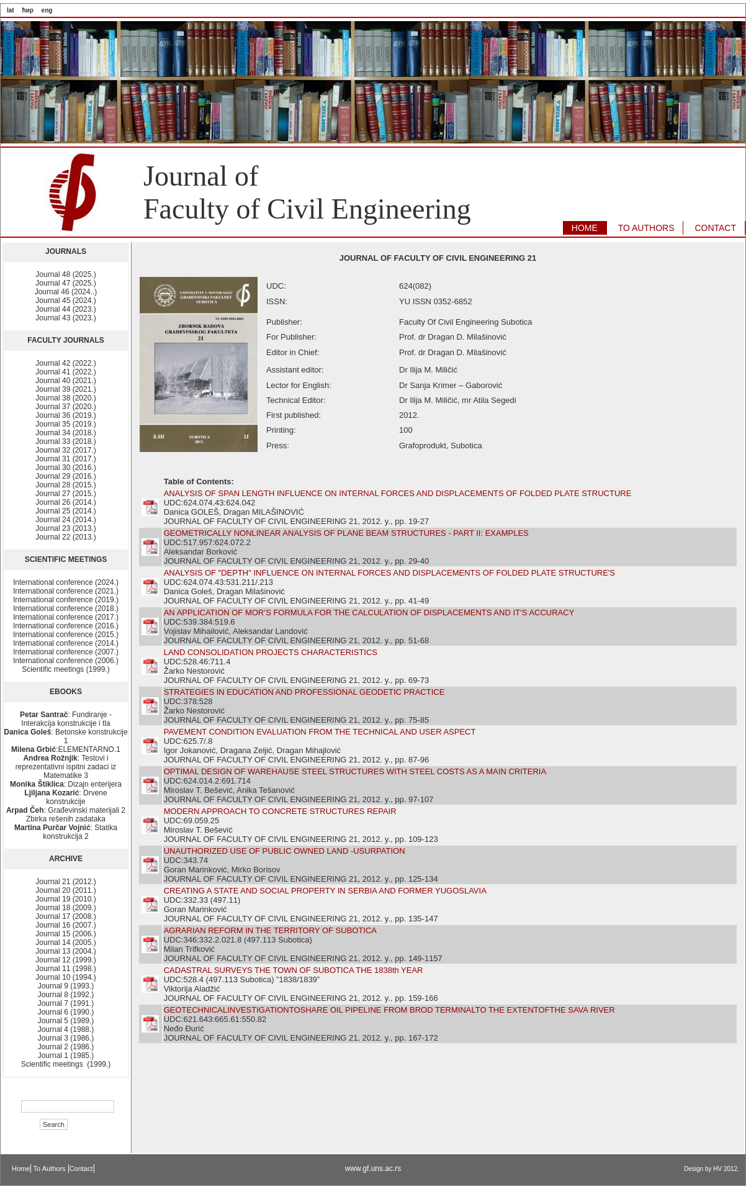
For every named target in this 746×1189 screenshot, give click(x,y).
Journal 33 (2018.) (65, 441)
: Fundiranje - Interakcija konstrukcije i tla (66, 719)
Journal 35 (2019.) (65, 424)
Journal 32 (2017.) (65, 450)
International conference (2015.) (66, 634)
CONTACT (715, 228)
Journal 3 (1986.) (66, 1038)
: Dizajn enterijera (66, 784)
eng (47, 10)
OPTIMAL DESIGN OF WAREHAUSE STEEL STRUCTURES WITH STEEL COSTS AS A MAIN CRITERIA (355, 771)
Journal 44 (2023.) (65, 309)
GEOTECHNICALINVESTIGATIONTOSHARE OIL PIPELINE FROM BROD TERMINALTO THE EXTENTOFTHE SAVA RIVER (389, 1010)
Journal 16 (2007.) (65, 925)
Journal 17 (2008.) (65, 916)
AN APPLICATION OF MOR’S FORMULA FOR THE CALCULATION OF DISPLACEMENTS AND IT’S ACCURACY (369, 612)
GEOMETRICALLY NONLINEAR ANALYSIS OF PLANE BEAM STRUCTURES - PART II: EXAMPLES (346, 533)
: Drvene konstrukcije (65, 797)
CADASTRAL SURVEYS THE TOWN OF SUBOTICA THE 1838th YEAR (293, 970)
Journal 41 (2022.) (65, 372)
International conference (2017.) (66, 617)
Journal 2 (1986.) (66, 1046)
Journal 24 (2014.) (65, 519)
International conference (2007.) (66, 652)
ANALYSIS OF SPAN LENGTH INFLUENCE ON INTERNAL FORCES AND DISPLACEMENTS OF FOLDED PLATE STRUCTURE (398, 493)
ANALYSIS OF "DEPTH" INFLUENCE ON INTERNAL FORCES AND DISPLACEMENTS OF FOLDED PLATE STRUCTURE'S (389, 572)
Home (21, 1168)
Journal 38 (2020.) (65, 398)
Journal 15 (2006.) (65, 933)
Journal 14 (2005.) (65, 942)
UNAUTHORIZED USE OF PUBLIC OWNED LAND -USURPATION (284, 851)
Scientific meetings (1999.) (65, 669)
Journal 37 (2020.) (65, 406)
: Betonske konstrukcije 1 (65, 736)
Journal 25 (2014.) (65, 511)
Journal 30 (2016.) (65, 467)
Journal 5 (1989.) (66, 1020)
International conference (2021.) (66, 591)
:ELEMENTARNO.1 (65, 749)
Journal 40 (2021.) (65, 380)
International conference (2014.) (66, 643)
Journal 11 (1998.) (65, 968)
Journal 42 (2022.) (65, 363)
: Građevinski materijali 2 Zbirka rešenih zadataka (65, 814)
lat (10, 10)
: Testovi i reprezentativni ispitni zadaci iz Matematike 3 (66, 767)
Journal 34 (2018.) (65, 432)
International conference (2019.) (66, 599)
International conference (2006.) (66, 660)
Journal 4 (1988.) (66, 1029)
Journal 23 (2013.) (65, 528)
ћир (27, 10)
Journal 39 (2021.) (65, 389)
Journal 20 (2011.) (65, 890)
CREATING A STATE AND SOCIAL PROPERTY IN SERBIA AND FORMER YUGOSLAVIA (325, 890)
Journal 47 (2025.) (65, 283)
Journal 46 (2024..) (66, 291)
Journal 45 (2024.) (65, 300)
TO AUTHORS (646, 228)
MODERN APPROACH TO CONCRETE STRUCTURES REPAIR (280, 811)
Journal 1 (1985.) (66, 1055)
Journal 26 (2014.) (65, 502)
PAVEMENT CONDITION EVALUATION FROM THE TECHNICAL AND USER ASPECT (320, 731)
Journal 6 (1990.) (66, 1012)
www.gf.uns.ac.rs (373, 1168)
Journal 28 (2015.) (65, 485)
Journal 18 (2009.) (65, 907)
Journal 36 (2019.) (65, 415)
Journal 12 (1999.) (65, 960)
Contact (81, 1168)
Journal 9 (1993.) (66, 986)
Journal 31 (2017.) (65, 458)
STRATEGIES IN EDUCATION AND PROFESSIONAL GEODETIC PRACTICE (304, 692)
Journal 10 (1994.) (65, 977)
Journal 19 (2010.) (65, 899)
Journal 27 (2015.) (65, 493)
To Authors (51, 1168)
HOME (585, 228)
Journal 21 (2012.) (65, 881)
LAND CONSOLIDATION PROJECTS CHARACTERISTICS (270, 652)
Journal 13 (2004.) (65, 951)
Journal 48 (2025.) (65, 274)
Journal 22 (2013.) (65, 537)
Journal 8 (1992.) (66, 994)
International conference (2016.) (66, 626)
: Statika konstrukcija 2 (65, 832)
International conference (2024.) (66, 582)
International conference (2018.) (66, 608)
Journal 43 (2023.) (65, 318)
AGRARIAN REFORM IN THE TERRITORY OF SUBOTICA (270, 930)
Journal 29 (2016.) (65, 476)
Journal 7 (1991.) (66, 1003)
